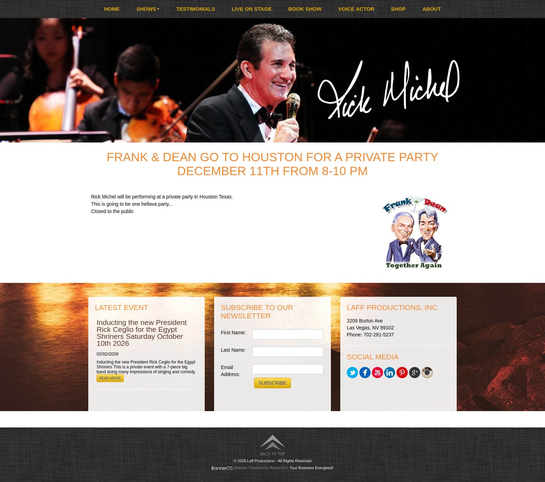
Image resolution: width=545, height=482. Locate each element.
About (431, 9)
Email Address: (230, 371)
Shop (398, 9)
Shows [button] (148, 9)
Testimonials (195, 9)
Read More (110, 378)
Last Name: (233, 350)
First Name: (233, 332)
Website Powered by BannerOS (260, 468)
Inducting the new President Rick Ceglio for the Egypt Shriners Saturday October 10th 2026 (142, 332)
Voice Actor (356, 9)
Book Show (305, 9)
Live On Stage (252, 9)
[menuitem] (112, 9)
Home (112, 9)
